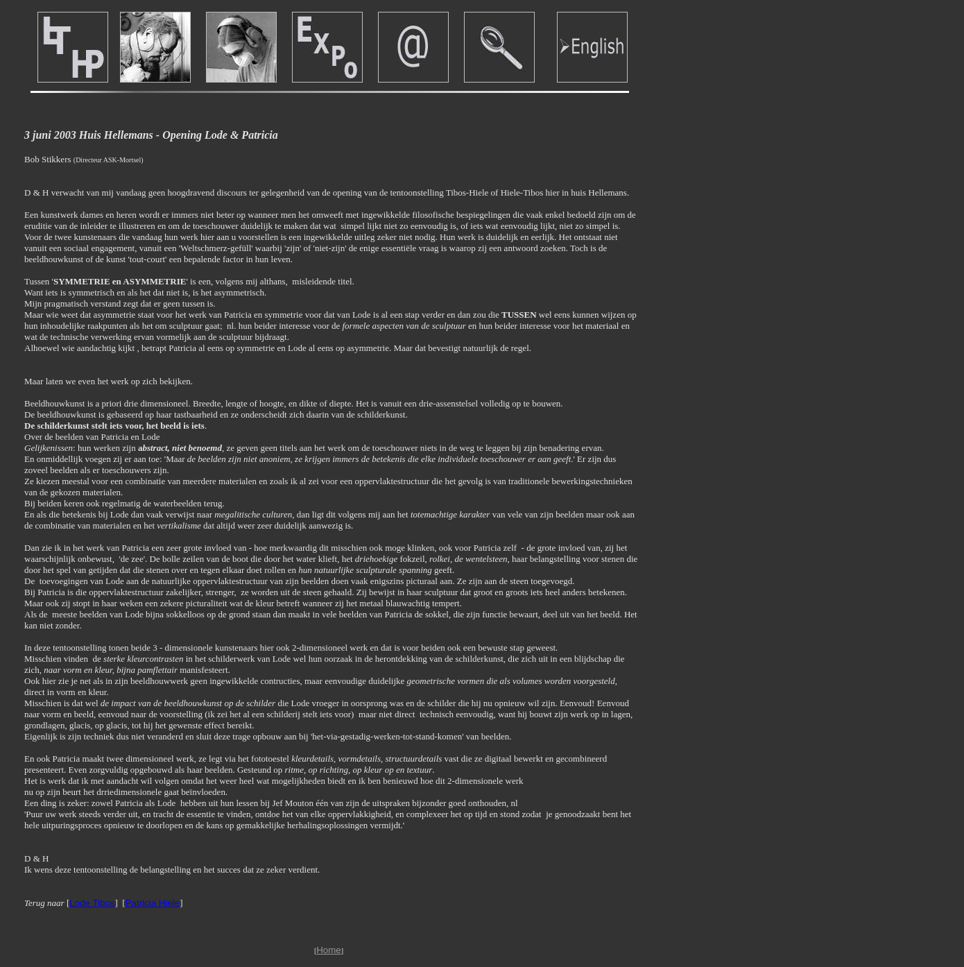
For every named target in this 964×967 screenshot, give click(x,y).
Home (328, 950)
